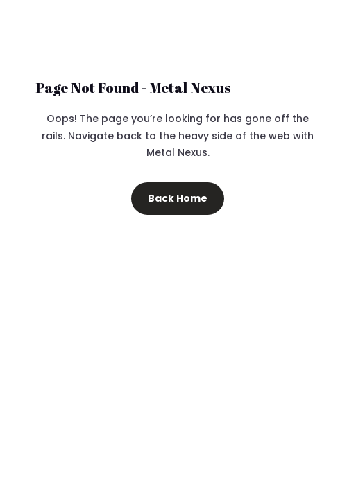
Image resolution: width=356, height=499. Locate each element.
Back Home (177, 198)
